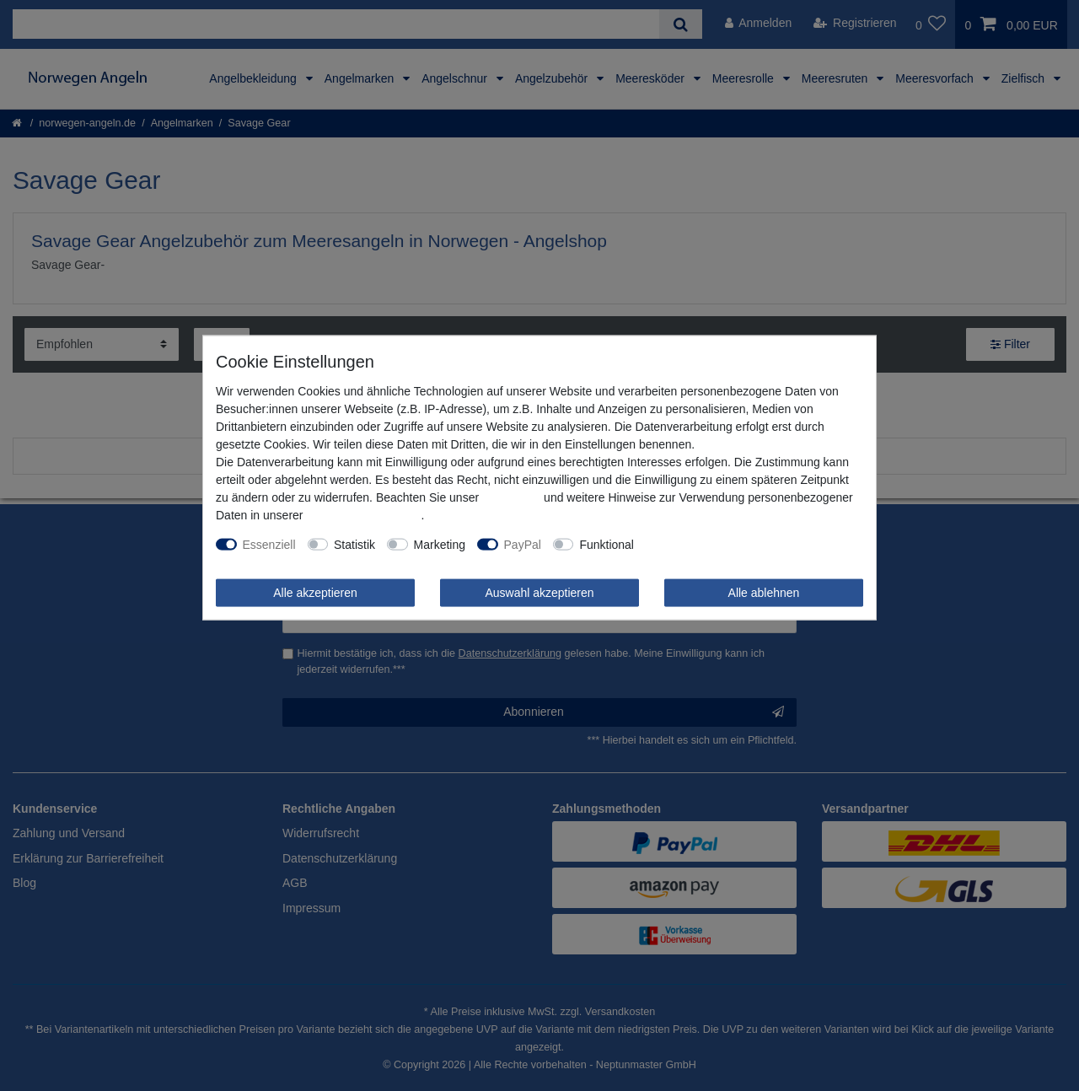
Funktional (606, 544)
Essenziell (269, 544)
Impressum (511, 496)
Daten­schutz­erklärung (363, 514)
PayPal (522, 544)
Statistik (354, 544)
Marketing (439, 544)
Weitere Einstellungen (703, 544)
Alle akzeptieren (315, 592)
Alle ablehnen (764, 592)
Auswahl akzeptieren (539, 592)
